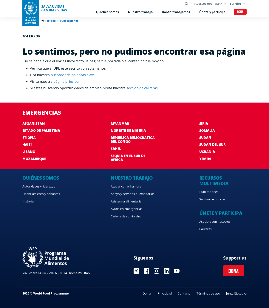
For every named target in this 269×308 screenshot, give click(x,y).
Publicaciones (69, 20)
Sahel (116, 148)
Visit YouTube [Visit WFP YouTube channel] (177, 271)
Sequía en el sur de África (128, 157)
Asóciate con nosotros (215, 221)
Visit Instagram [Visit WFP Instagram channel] (156, 271)
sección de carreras (142, 88)
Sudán (205, 137)
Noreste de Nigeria (128, 130)
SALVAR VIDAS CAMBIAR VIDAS (54, 8)
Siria (203, 123)
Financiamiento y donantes (41, 194)
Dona (240, 12)
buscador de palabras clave (73, 75)
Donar (147, 293)
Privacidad (164, 293)
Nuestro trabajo (140, 12)
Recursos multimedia (208, 3)
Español (235, 3)
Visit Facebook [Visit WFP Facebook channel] (146, 271)
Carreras (205, 229)
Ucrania (207, 151)
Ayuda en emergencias (126, 209)
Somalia (207, 130)
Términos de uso (208, 293)
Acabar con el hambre (126, 186)
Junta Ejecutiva (236, 293)
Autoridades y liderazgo (38, 186)
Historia (28, 201)
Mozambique (34, 158)
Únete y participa (212, 12)
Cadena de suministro (126, 216)
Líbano (28, 151)
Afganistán (33, 123)
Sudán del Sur (212, 144)
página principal (66, 81)
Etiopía (29, 137)
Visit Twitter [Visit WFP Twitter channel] (136, 271)
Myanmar (120, 123)
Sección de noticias (212, 199)
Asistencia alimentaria (126, 201)
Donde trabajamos (176, 12)
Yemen (205, 158)
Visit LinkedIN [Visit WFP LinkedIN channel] (166, 271)
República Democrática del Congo (133, 139)
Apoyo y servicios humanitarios (132, 194)
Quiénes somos (107, 12)
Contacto (184, 293)
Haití (27, 144)
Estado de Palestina (41, 130)
